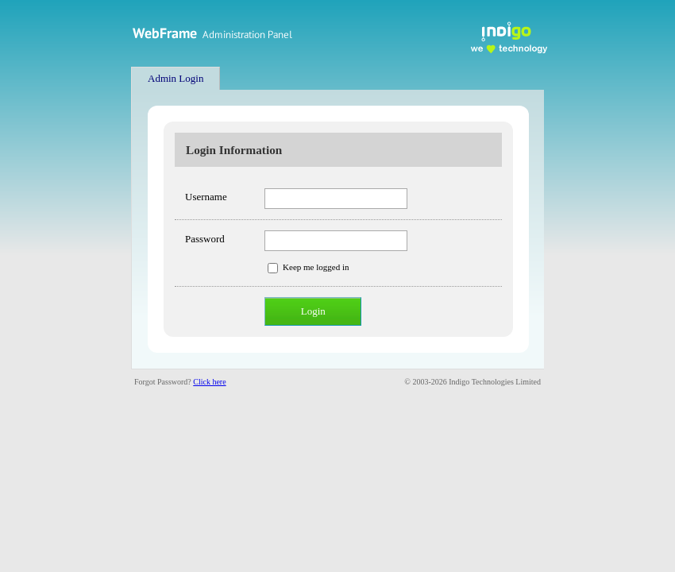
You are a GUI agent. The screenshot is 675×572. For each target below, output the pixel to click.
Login (313, 311)
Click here (209, 381)
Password (205, 239)
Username (206, 196)
